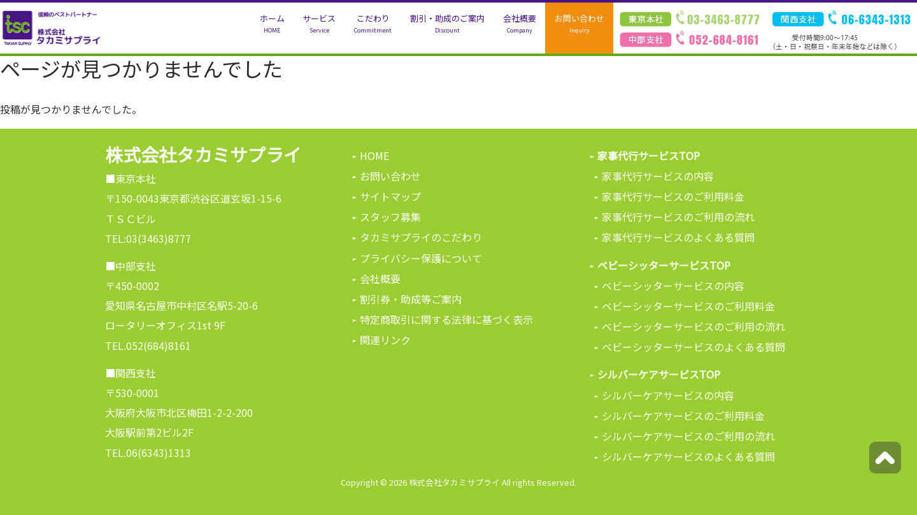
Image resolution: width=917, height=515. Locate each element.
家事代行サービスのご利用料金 (673, 196)
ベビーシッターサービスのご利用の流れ (693, 326)
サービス (319, 23)
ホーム (272, 23)
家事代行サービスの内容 (658, 176)
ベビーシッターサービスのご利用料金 (688, 306)
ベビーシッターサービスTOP (663, 265)
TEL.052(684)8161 (148, 345)
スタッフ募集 (390, 216)
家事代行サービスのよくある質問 (678, 237)
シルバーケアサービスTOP (658, 374)
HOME (374, 155)
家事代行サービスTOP (648, 155)
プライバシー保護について (421, 258)
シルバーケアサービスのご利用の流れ (688, 436)
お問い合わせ (579, 23)
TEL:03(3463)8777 (148, 238)
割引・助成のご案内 (447, 23)
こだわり (373, 23)
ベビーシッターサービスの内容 (673, 285)
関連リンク (385, 339)
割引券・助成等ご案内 (411, 299)
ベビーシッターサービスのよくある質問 (693, 346)
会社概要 (519, 23)
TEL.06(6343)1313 (148, 452)
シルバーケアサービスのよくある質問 (688, 456)
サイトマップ (390, 196)
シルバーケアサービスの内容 (668, 395)
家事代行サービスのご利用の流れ (678, 216)
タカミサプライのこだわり (421, 237)
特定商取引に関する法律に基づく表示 (446, 319)
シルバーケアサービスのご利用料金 (683, 415)
